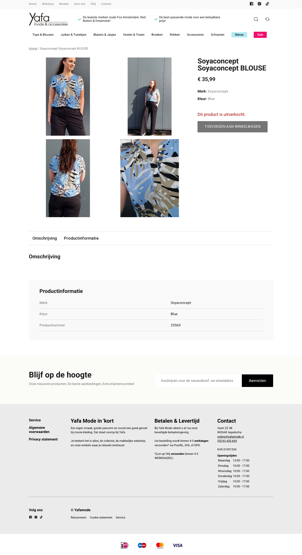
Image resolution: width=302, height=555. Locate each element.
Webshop (48, 4)
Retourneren (78, 517)
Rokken (175, 35)
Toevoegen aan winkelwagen (233, 126)
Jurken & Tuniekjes (73, 35)
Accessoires (195, 35)
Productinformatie (81, 238)
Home (33, 4)
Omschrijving (44, 238)
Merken (64, 4)
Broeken (157, 35)
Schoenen (217, 35)
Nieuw (239, 35)
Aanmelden (257, 381)
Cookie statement (101, 517)
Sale (260, 35)
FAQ (93, 4)
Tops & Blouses (43, 35)
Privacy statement (43, 439)
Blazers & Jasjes (104, 35)
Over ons (79, 4)
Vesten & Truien (133, 35)
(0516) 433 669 (227, 441)
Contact (106, 4)
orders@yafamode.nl (230, 436)
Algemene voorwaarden (39, 430)
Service (35, 420)
